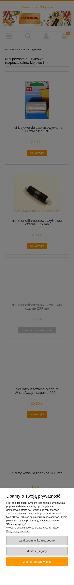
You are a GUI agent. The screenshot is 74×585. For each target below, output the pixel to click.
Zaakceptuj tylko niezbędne (37, 540)
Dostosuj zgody (37, 551)
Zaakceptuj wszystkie (37, 561)
